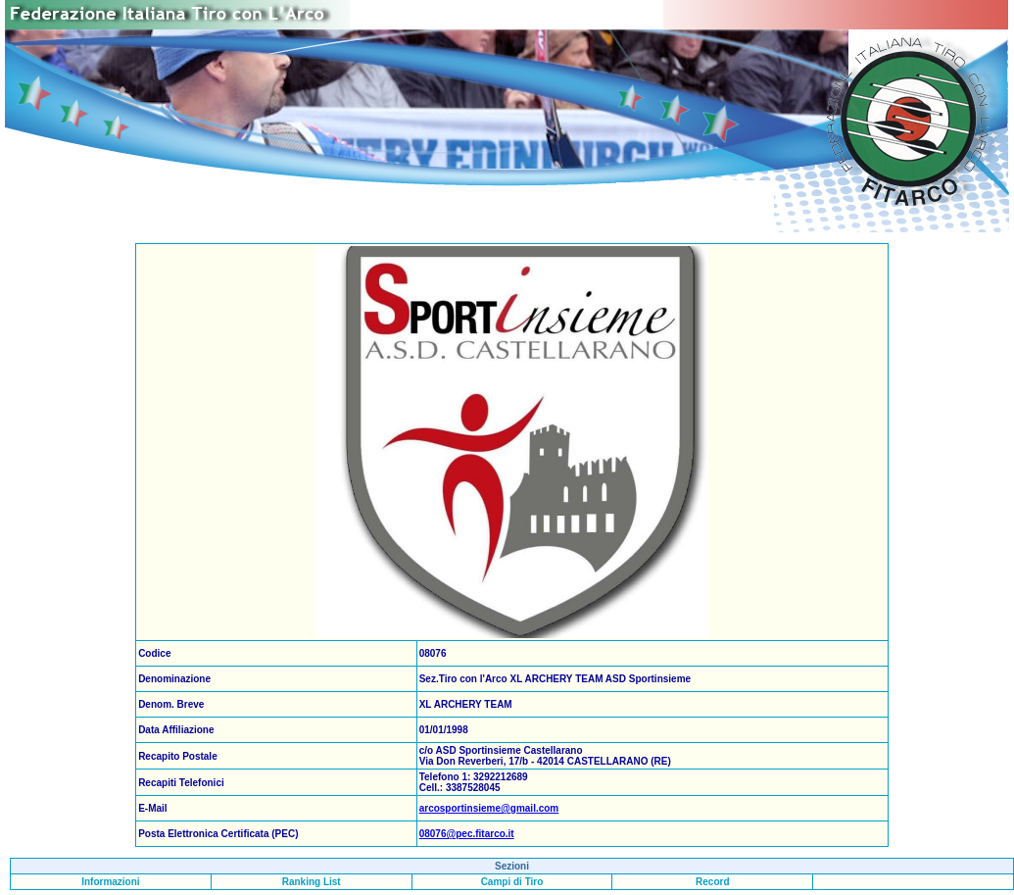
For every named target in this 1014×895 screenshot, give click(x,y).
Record (712, 881)
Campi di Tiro (512, 881)
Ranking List (311, 881)
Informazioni (110, 881)
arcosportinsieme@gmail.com (489, 808)
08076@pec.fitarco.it (466, 833)
